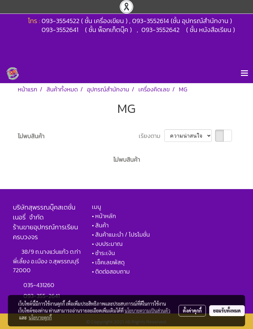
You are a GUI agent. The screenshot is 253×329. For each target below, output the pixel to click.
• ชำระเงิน (103, 252)
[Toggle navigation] (244, 73)
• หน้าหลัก (104, 216)
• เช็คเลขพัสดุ (108, 262)
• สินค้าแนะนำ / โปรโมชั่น (121, 234)
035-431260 (39, 284)
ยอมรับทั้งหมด (227, 310)
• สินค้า (100, 225)
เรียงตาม (151, 135)
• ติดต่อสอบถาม (111, 271)
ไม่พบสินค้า (31, 136)
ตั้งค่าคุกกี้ (192, 310)
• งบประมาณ (107, 243)
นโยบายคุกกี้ (40, 317)
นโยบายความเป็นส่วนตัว (147, 310)
